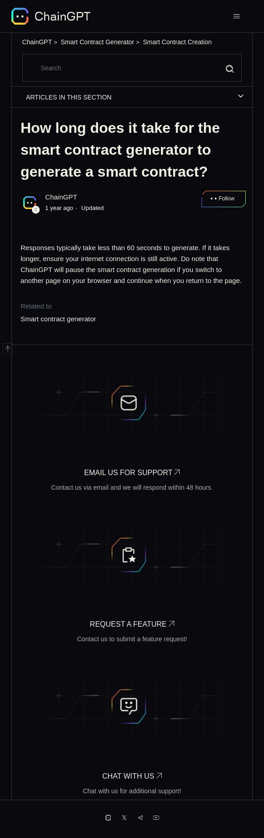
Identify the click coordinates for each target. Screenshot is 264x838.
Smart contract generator (58, 319)
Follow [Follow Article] (226, 198)
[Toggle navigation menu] (236, 16)
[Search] (132, 67)
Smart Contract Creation (177, 42)
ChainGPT (37, 42)
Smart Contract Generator (97, 42)
